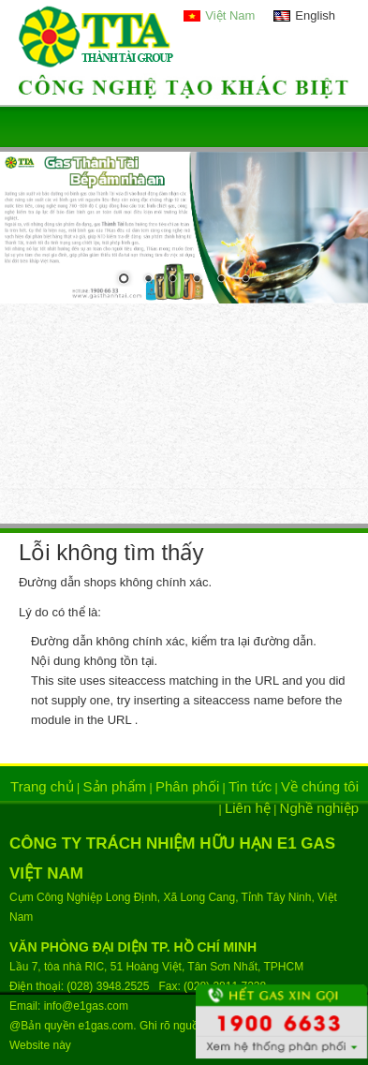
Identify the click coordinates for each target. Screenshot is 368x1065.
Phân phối (187, 786)
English (315, 15)
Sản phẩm (115, 786)
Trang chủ (42, 786)
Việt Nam (230, 15)
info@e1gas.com (86, 1006)
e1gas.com (106, 1025)
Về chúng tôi (320, 786)
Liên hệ (248, 808)
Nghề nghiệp (319, 808)
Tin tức (250, 786)
